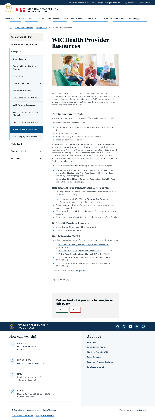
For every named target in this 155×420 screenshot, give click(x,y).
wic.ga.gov (80, 271)
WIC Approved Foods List (25, 98)
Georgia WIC (41, 28)
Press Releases (94, 357)
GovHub (142, 410)
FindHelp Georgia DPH (97, 352)
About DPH (92, 342)
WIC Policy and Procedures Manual (25, 113)
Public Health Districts (97, 347)
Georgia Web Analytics (45, 416)
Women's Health (18, 151)
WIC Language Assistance (25, 137)
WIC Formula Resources (24, 105)
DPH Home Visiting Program (24, 45)
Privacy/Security (48, 410)
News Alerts (18, 76)
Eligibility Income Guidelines (26, 122)
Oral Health (16, 158)
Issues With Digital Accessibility (31, 363)
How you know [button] (111, 3)
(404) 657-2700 (29, 347)
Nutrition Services (21, 83)
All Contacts (22, 349)
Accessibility (33, 410)
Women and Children (24, 28)
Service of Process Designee (100, 362)
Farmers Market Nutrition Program (24, 67)
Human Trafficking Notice (22, 416)
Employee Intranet (95, 367)
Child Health (16, 144)
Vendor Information (22, 91)
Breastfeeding (19, 59)
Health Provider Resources (25, 130)
